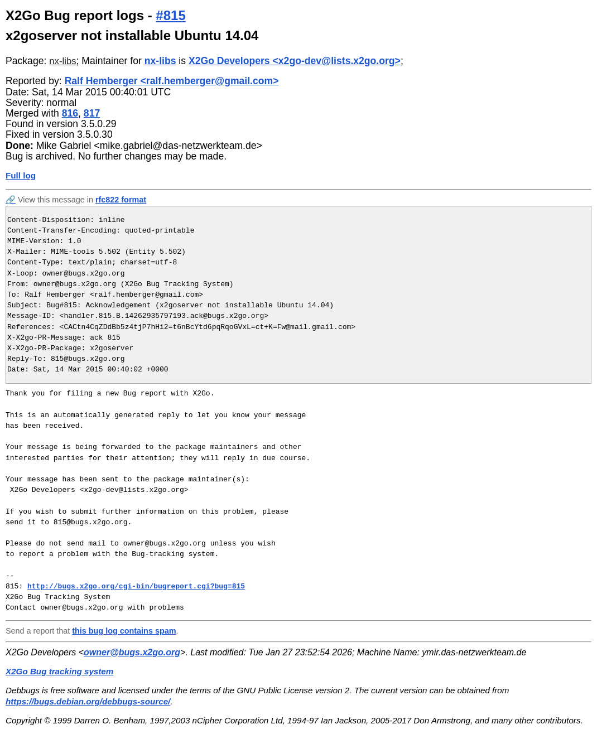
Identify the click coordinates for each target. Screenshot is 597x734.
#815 (170, 15)
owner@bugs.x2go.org (132, 652)
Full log (21, 175)
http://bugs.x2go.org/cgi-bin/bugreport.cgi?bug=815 (136, 586)
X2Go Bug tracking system (59, 671)
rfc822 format (120, 199)
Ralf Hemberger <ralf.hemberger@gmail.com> (172, 80)
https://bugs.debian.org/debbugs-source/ (88, 701)
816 (70, 113)
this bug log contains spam (124, 630)
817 (92, 113)
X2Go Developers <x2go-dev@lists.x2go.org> (295, 60)
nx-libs (62, 61)
